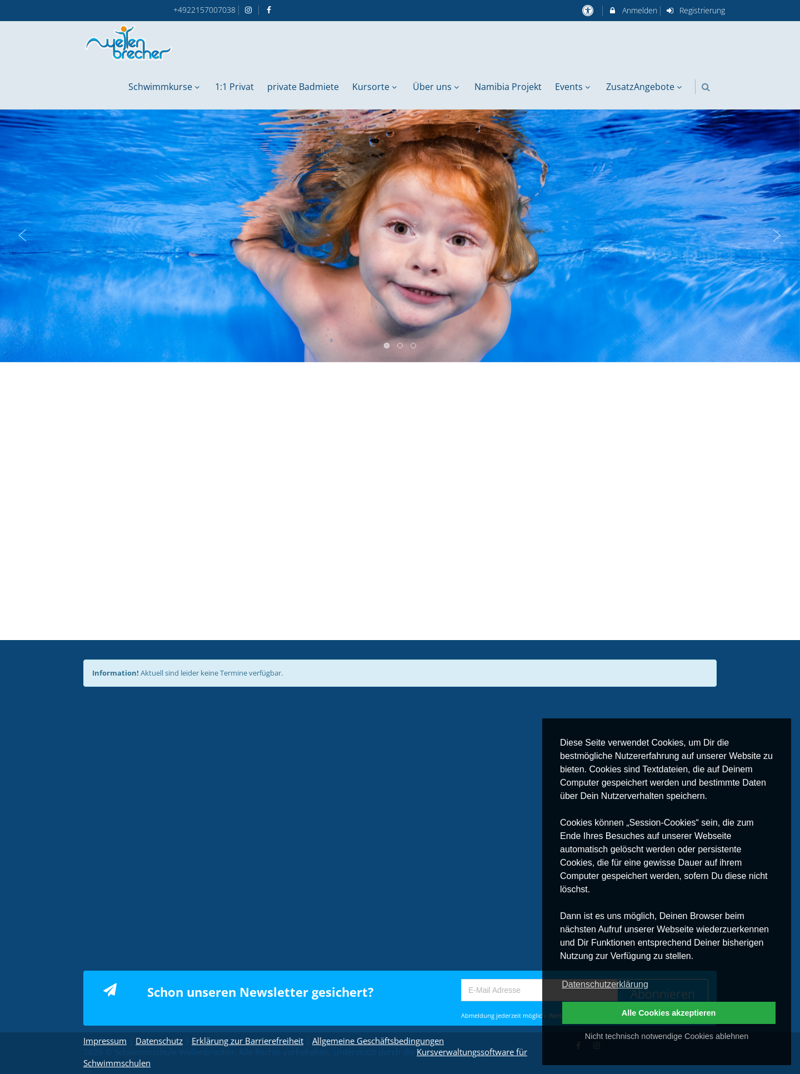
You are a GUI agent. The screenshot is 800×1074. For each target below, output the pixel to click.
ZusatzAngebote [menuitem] (645, 87)
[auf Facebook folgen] (270, 9)
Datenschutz (159, 1040)
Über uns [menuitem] (437, 87)
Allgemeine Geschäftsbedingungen (378, 1040)
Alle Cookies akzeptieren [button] (669, 1012)
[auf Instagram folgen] (250, 9)
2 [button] (400, 346)
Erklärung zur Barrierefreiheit (247, 1040)
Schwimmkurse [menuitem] (165, 87)
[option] (400, 235)
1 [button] (387, 346)
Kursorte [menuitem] (375, 87)
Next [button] (777, 235)
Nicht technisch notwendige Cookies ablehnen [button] (666, 1036)
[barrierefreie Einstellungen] (588, 10)
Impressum (105, 1040)
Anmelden (632, 10)
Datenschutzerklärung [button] (605, 984)
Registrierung (696, 10)
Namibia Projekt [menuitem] (508, 87)
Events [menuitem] (574, 87)
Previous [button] (23, 235)
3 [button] (414, 346)
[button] (706, 87)
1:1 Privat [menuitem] (234, 87)
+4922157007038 (204, 9)
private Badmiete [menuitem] (303, 87)
